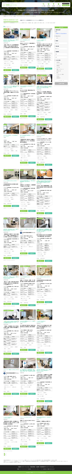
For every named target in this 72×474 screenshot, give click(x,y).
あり (57, 38)
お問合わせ (8, 70)
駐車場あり (59, 77)
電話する (15, 70)
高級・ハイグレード (60, 69)
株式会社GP (25, 395)
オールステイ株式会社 (10, 157)
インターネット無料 (60, 74)
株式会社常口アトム (26, 255)
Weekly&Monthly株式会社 (11, 72)
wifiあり (58, 76)
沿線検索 (48, 5)
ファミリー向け (59, 63)
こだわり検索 (59, 5)
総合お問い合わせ (66, 5)
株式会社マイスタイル (43, 121)
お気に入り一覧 (66, 3)
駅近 (57, 72)
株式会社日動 (9, 118)
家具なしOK (59, 70)
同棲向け (58, 65)
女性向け (58, 62)
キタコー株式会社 (26, 69)
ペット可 (58, 67)
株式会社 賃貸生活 (43, 70)
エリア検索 (43, 5)
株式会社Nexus (25, 118)
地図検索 (53, 5)
